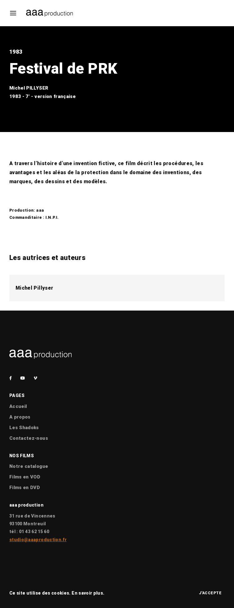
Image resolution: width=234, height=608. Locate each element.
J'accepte (210, 593)
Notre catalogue (28, 466)
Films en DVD (24, 487)
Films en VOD (24, 477)
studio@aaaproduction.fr (38, 539)
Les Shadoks (24, 427)
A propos (19, 417)
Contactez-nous (28, 438)
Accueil (18, 406)
